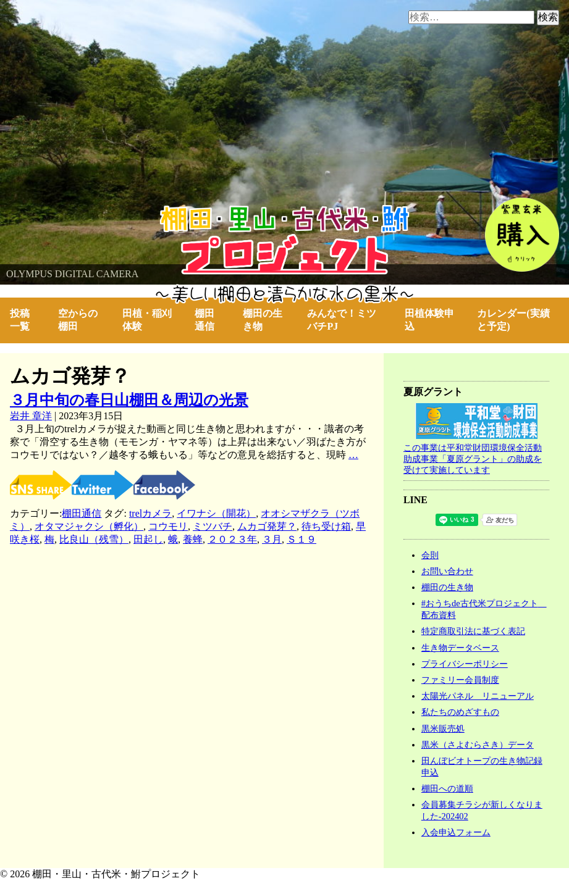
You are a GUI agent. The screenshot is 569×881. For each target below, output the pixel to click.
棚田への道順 (447, 788)
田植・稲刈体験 (147, 320)
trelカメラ (150, 514)
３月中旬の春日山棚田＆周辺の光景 (129, 400)
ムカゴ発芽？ (267, 527)
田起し (148, 540)
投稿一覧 (20, 320)
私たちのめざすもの (460, 712)
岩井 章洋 (31, 416)
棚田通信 (204, 320)
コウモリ (168, 527)
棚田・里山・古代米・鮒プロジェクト (84, 211)
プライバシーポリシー (464, 664)
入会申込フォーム (456, 832)
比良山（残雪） (94, 540)
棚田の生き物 (262, 320)
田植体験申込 (429, 320)
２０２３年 (232, 540)
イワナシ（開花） (216, 514)
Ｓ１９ (301, 540)
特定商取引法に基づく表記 (473, 631)
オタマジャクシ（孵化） (89, 527)
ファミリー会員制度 (460, 680)
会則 (430, 555)
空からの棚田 (78, 320)
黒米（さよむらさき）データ (477, 744)
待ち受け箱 (326, 527)
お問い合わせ (447, 571)
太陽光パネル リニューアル (477, 696)
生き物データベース (460, 648)
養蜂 (193, 540)
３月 (272, 540)
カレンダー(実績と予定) (513, 320)
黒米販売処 (443, 728)
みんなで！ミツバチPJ (341, 320)
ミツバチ (212, 527)
